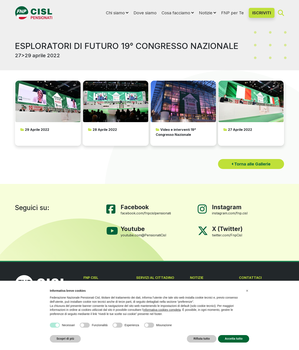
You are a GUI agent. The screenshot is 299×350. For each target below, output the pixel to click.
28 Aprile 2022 (102, 130)
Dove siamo (145, 12)
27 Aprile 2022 (237, 130)
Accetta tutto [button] (234, 338)
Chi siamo (115, 12)
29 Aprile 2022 (34, 130)
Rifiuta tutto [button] (202, 338)
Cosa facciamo (176, 12)
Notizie (205, 12)
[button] (247, 290)
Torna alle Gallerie (251, 164)
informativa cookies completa (162, 309)
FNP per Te (232, 12)
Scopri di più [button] (65, 338)
